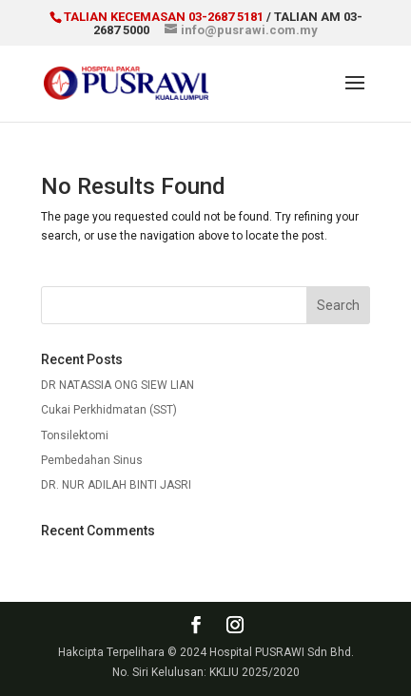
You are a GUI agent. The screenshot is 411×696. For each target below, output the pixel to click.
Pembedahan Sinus (92, 460)
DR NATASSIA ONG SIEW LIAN (117, 385)
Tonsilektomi (74, 435)
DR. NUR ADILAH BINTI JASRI (116, 485)
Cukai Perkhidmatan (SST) (109, 409)
